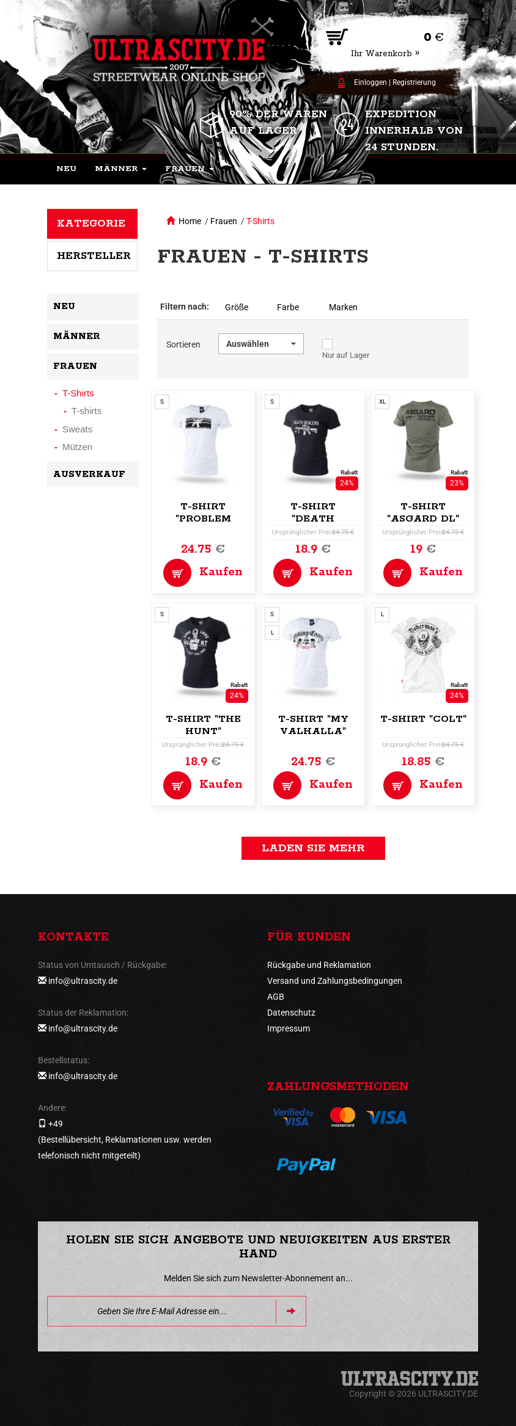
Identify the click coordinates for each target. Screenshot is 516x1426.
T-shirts (86, 411)
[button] (121, 169)
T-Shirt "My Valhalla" (313, 725)
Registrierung (414, 82)
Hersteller (94, 256)
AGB (275, 997)
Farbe (288, 307)
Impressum (288, 1028)
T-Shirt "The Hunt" (203, 725)
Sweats (77, 429)
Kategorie (91, 223)
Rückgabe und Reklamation (319, 965)
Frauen (223, 221)
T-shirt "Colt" (423, 719)
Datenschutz (291, 1012)
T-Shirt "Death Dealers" (313, 518)
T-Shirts (260, 221)
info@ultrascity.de (82, 981)
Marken (343, 307)
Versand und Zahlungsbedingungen (334, 981)
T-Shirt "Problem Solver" (203, 518)
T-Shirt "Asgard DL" (423, 512)
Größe (236, 307)
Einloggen (370, 82)
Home (190, 221)
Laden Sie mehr (313, 848)
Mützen (77, 447)
